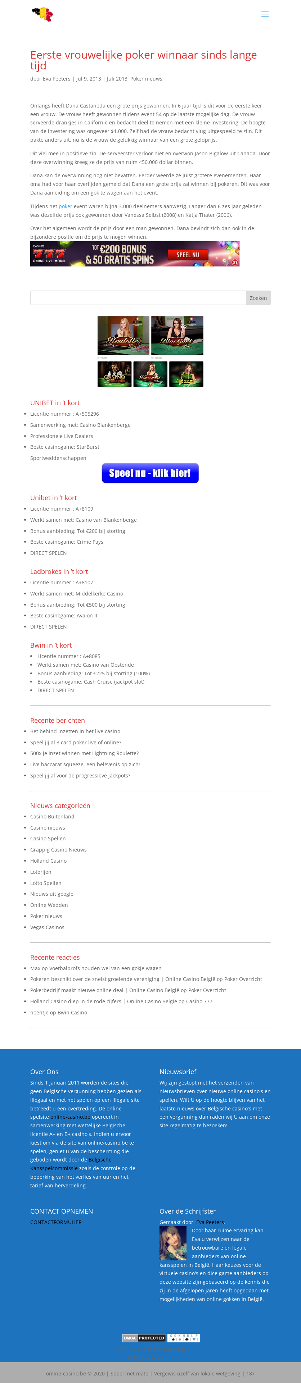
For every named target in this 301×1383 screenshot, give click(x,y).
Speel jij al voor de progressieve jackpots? (80, 775)
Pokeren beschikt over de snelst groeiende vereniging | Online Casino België (122, 979)
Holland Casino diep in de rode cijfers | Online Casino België (103, 1001)
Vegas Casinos (47, 927)
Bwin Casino (72, 1012)
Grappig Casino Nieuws (58, 849)
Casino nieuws (47, 827)
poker (65, 206)
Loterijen (40, 871)
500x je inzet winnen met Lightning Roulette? (84, 753)
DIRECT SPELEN (48, 552)
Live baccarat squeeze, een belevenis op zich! (85, 764)
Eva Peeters (57, 78)
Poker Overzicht (243, 979)
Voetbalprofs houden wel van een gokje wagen (105, 968)
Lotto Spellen (46, 883)
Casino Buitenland (52, 816)
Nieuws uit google (51, 893)
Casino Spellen (48, 838)
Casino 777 (199, 1001)
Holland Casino (48, 860)
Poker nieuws (146, 78)
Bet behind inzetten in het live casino (75, 731)
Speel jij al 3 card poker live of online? (75, 742)
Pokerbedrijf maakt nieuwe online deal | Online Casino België (104, 990)
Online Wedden (49, 905)
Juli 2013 (117, 78)
